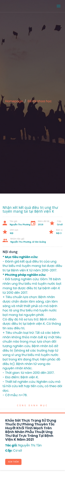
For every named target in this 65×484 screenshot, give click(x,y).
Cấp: (8, 450)
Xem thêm (13, 461)
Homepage (14, 101)
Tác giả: (11, 445)
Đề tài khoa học (40, 101)
